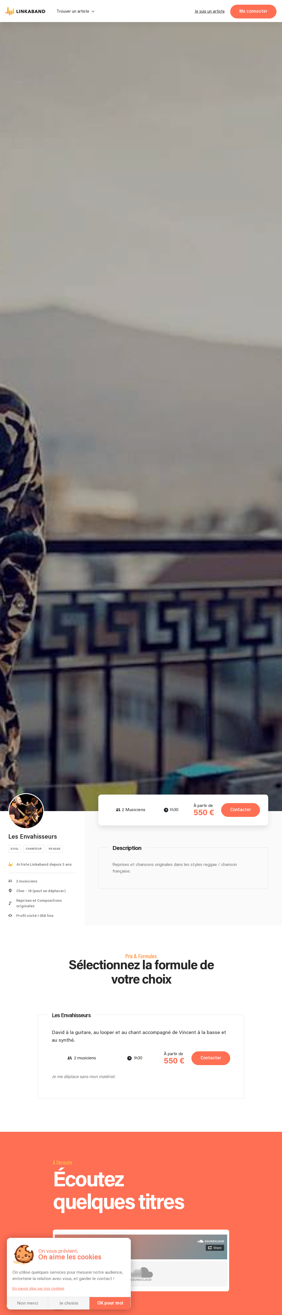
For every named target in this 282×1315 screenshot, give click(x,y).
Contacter (240, 810)
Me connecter (253, 11)
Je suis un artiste (210, 11)
